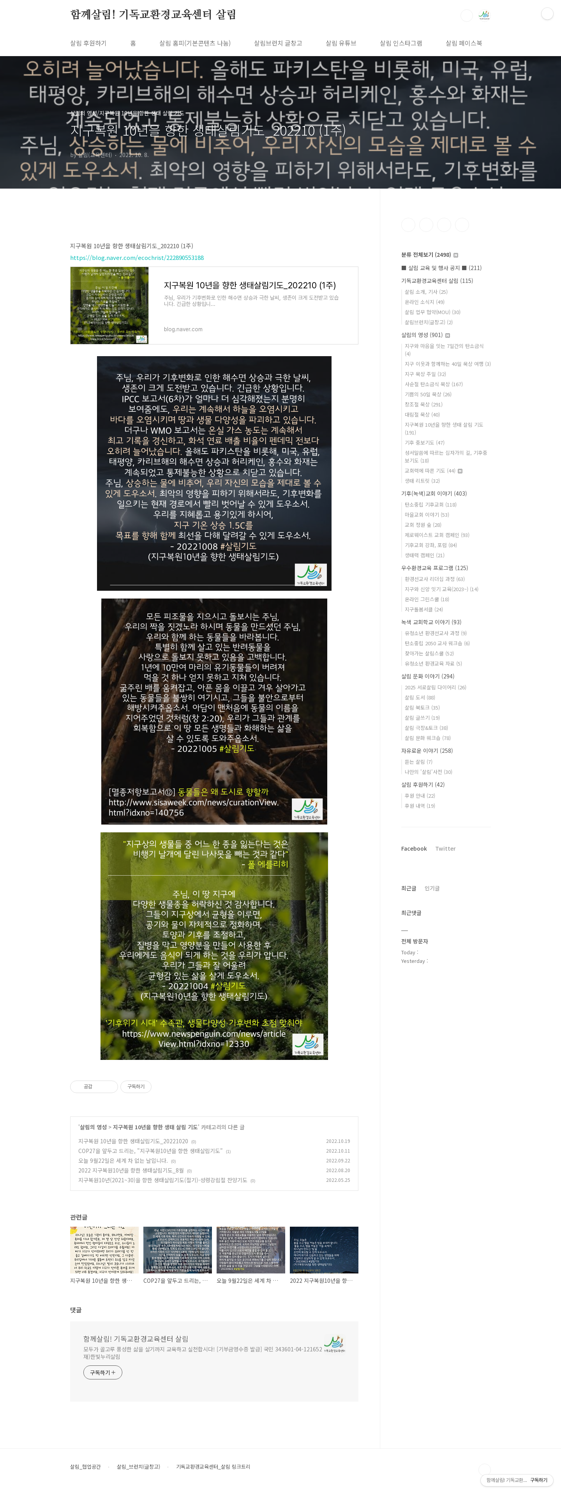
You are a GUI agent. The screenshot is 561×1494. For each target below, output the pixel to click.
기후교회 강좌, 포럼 (431, 545)
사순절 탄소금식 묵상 (434, 384)
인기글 (432, 888)
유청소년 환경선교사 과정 (436, 633)
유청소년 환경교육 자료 (433, 663)
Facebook (414, 848)
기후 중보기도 (425, 442)
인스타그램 (426, 225)
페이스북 (408, 225)
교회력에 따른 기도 (433, 470)
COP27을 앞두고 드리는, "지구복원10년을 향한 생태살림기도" (150, 1151)
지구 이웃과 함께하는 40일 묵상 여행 (448, 363)
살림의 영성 (93, 1127)
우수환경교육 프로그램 (434, 568)
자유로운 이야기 (427, 750)
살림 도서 (420, 697)
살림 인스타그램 (401, 43)
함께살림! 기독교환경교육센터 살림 (153, 15)
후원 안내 (420, 795)
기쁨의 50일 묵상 (428, 394)
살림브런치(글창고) (429, 322)
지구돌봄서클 (424, 609)
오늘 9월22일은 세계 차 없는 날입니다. (123, 1160)
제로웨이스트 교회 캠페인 (437, 535)
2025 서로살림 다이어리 (435, 687)
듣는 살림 (418, 761)
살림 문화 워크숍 (428, 738)
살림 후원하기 (88, 43)
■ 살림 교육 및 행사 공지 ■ (441, 268)
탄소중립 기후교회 (431, 504)
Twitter (445, 848)
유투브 (462, 225)
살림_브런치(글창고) (138, 1467)
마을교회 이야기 (427, 514)
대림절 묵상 (422, 414)
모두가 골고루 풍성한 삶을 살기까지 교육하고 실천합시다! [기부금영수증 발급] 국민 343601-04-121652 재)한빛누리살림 (202, 1352)
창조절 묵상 (424, 404)
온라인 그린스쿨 (427, 599)
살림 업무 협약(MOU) (432, 312)
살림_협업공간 (85, 1467)
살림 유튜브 (341, 43)
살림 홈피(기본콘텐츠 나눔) (195, 43)
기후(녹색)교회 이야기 (434, 493)
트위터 (444, 225)
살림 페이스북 (464, 43)
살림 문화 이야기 (428, 676)
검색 (467, 15)
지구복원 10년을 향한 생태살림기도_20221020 (133, 1141)
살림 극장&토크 (426, 727)
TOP (484, 1470)
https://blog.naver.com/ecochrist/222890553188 (137, 257)
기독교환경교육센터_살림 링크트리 (213, 1467)
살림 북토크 (422, 707)
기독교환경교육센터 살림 (437, 280)
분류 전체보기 (429, 254)
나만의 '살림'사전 (428, 771)
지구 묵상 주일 (425, 374)
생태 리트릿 (422, 480)
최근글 (408, 888)
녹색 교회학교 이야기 (431, 622)
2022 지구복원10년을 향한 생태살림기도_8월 (131, 1170)
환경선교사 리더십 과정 (435, 579)
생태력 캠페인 (425, 555)
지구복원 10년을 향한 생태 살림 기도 (155, 1127)
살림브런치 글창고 (278, 43)
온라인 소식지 (425, 302)
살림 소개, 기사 (426, 291)
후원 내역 (420, 805)
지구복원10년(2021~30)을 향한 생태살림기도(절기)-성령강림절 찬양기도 (162, 1180)
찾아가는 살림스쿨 (429, 653)
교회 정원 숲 (423, 524)
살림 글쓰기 (422, 717)
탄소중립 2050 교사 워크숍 (437, 643)
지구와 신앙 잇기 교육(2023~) (441, 589)
